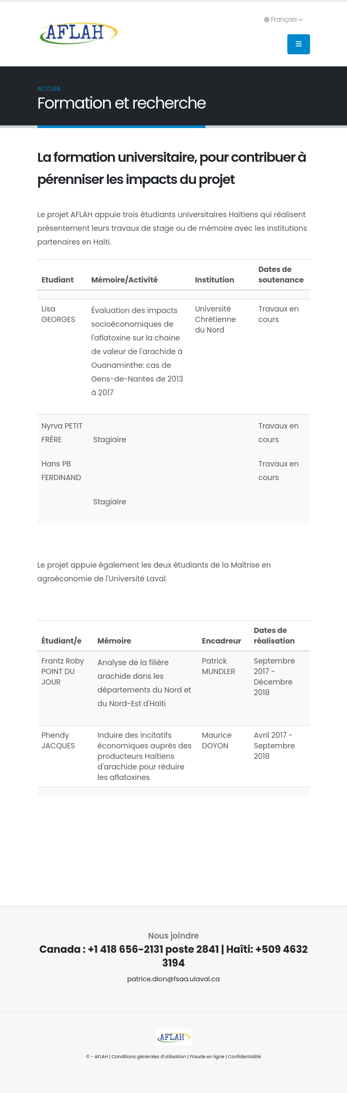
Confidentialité (244, 1056)
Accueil (49, 88)
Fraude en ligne (207, 1056)
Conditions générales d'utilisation (148, 1056)
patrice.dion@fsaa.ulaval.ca (173, 978)
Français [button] (283, 19)
